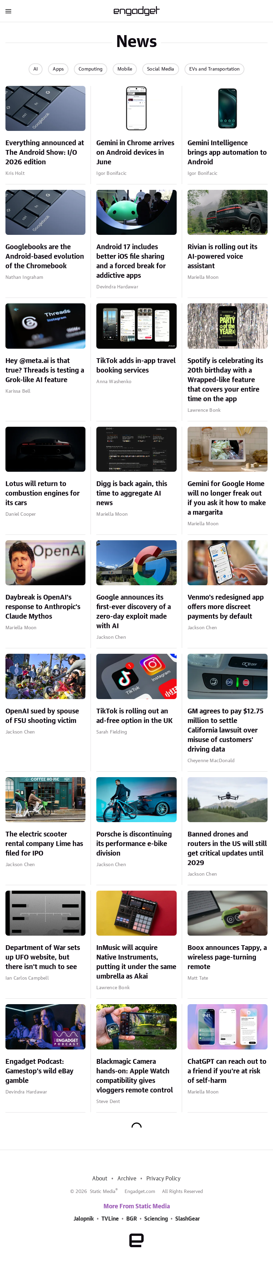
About (99, 1178)
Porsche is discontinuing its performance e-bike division (134, 844)
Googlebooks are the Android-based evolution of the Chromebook (44, 257)
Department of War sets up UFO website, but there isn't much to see (42, 957)
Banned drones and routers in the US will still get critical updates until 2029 (227, 848)
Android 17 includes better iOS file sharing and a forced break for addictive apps (131, 261)
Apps (58, 69)
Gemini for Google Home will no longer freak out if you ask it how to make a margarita (227, 498)
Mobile (124, 69)
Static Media (102, 1191)
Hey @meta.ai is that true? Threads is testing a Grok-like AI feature (44, 370)
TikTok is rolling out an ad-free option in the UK (134, 716)
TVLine (110, 1219)
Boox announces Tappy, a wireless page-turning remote (227, 957)
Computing (90, 69)
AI (35, 69)
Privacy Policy (163, 1178)
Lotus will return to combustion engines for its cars (42, 494)
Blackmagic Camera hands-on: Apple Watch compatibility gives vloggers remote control (134, 1076)
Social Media (160, 69)
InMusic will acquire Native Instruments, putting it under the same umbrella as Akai (136, 962)
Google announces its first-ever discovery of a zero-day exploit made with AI (133, 612)
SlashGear (187, 1219)
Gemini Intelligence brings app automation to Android (227, 153)
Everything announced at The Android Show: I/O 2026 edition (44, 153)
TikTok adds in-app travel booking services (136, 366)
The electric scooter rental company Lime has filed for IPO (44, 844)
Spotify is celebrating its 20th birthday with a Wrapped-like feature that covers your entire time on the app (225, 380)
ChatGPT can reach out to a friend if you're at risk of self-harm (227, 1071)
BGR (131, 1219)
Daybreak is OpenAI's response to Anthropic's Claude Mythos (42, 607)
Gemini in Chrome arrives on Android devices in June (135, 153)
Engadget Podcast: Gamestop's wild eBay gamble (39, 1071)
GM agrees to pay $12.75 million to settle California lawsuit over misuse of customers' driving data (225, 730)
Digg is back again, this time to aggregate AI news (131, 494)
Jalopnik (84, 1219)
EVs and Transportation (214, 69)
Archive (126, 1178)
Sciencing (156, 1219)
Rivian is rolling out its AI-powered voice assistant (222, 257)
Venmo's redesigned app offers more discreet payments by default (226, 607)
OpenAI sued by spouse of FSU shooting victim (42, 716)
